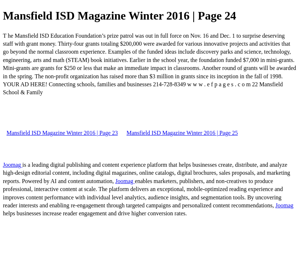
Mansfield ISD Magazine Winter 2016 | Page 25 (182, 133)
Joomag (12, 165)
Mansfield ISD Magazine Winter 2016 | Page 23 (62, 133)
